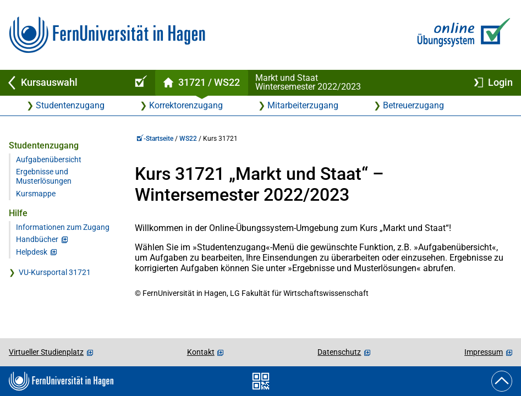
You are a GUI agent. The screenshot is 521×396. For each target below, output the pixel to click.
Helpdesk (31, 252)
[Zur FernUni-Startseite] (107, 34)
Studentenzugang (70, 105)
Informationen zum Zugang (62, 227)
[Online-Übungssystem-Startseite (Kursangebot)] (139, 83)
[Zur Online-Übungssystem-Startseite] (461, 34)
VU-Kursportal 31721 (55, 272)
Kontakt (201, 352)
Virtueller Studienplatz (46, 352)
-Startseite (155, 138)
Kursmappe (36, 194)
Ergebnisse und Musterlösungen (44, 176)
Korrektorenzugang (186, 105)
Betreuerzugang (413, 105)
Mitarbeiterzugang (302, 105)
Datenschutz (339, 352)
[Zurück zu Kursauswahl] (61, 83)
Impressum (483, 352)
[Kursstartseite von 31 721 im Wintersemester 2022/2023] (201, 83)
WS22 (188, 138)
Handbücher (37, 239)
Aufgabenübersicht (48, 159)
